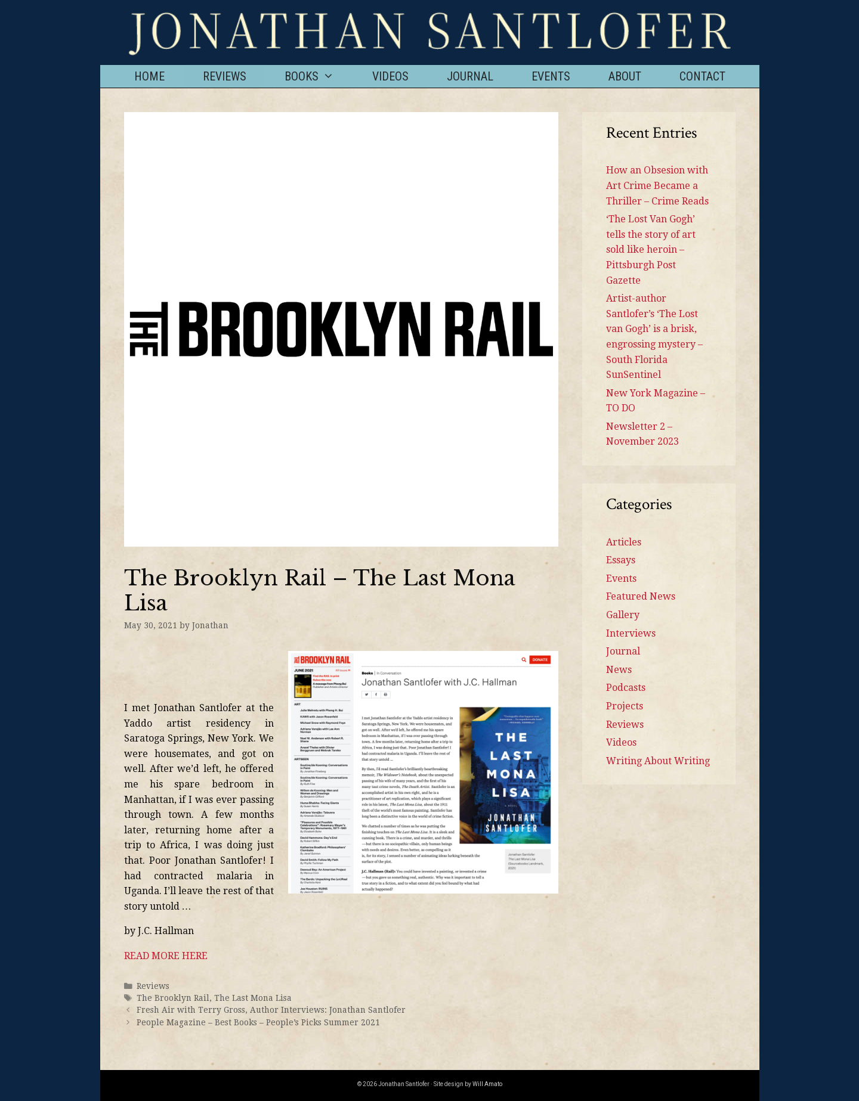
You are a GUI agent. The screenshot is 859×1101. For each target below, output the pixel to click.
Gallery (622, 615)
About (624, 76)
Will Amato (487, 1084)
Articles (623, 542)
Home (149, 76)
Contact (702, 76)
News (619, 669)
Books (319, 76)
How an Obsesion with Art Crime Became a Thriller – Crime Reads (657, 185)
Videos (390, 76)
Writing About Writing (658, 761)
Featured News (640, 596)
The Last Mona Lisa (253, 998)
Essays (620, 560)
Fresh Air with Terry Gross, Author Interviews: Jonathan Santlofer (271, 1010)
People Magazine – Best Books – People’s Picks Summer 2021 (258, 1022)
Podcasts (625, 687)
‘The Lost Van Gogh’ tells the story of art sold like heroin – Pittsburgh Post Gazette (651, 249)
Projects (624, 706)
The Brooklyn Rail (173, 998)
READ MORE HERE (166, 956)
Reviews (224, 76)
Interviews (631, 633)
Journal (470, 76)
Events (551, 76)
